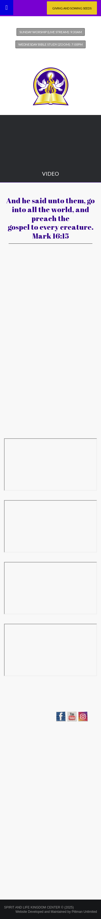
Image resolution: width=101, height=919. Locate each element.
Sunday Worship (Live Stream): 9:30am (50, 32)
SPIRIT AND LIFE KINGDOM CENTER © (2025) (39, 907)
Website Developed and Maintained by (56, 912)
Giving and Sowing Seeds (72, 8)
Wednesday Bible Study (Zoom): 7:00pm (50, 44)
